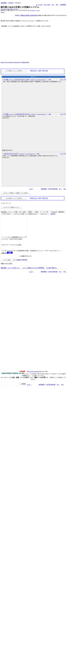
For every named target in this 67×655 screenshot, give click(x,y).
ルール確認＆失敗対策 (20, 264)
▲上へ (31, 189)
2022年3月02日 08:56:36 (22, 114)
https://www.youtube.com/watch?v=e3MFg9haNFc (15, 62)
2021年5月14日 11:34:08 (22, 79)
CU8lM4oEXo (32, 79)
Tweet (2, 12)
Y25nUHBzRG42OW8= (40, 79)
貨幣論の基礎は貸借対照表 (28, 15)
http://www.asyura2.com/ (34, 375)
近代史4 (10, 3)
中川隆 (9, 79)
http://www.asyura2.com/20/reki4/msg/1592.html (9, 8)
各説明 (53, 214)
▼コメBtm (47, 4)
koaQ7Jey (38, 10)
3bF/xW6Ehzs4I (33, 10)
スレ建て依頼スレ (51, 272)
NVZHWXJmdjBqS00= (41, 114)
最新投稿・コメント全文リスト (10, 272)
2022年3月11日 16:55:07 (11, 153)
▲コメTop (39, 4)
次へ (53, 4)
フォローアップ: (6, 203)
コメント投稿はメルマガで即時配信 (33, 272)
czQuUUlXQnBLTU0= (30, 153)
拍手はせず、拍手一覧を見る (39, 70)
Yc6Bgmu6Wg (22, 153)
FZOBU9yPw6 (33, 114)
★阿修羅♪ (4, 3)
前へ (57, 4)
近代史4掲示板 (53, 189)
